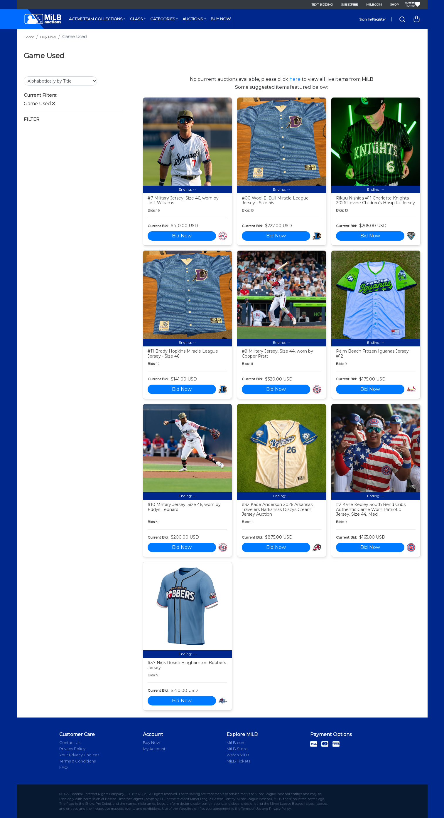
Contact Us (69, 742)
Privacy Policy (72, 748)
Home (29, 37)
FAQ (63, 767)
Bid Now (182, 236)
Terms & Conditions (77, 761)
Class (136, 18)
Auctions (193, 18)
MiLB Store (237, 748)
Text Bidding (322, 4)
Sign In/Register (372, 19)
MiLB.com (374, 4)
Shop (394, 4)
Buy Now (221, 18)
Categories (162, 18)
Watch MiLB (238, 754)
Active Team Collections (96, 18)
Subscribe (349, 4)
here (294, 79)
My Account (154, 748)
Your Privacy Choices (79, 754)
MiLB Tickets (238, 761)
